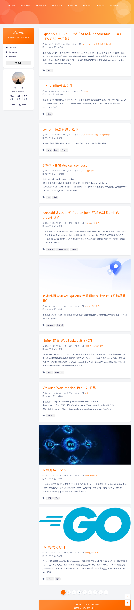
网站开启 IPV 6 (54, 470)
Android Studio (62, 249)
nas (84, 171)
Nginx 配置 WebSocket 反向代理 (68, 340)
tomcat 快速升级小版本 (60, 129)
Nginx (92, 346)
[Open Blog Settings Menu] (127, 603)
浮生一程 (11, 47)
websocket (59, 372)
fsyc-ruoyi (11, 52)
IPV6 (56, 498)
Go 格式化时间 (54, 547)
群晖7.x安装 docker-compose (65, 165)
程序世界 (99, 44)
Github (11, 104)
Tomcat (64, 150)
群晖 (55, 197)
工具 (86, 393)
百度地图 (60, 325)
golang (87, 553)
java (83, 44)
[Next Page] (100, 592)
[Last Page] (106, 592)
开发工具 (98, 135)
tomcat (90, 135)
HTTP (87, 346)
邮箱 (22, 104)
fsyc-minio (12, 57)
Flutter (74, 249)
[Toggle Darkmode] (127, 596)
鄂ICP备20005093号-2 (85, 608)
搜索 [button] (18, 63)
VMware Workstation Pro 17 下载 (69, 388)
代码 (57, 579)
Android (88, 223)
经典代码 (108, 44)
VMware (50, 416)
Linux (88, 44)
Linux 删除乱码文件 (58, 86)
